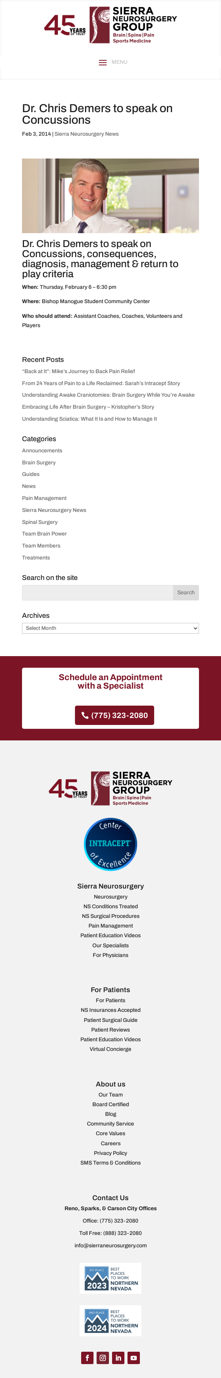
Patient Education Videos (110, 935)
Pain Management (44, 498)
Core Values (110, 1133)
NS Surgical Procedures (110, 916)
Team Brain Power (44, 534)
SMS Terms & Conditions (110, 1163)
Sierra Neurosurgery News (86, 134)
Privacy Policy (110, 1153)
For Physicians (110, 955)
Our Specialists (110, 945)
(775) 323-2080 (119, 715)
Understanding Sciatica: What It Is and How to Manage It (89, 419)
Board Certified (110, 1104)
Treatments (36, 558)
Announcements (42, 451)
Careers (111, 1143)
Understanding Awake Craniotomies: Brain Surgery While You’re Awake (108, 395)
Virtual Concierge (110, 1049)
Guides (30, 474)
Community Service (110, 1124)
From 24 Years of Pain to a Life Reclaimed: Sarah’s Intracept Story (101, 383)
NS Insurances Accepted (111, 1010)
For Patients (110, 1000)
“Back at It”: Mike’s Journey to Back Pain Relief (78, 371)
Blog (110, 1114)
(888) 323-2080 (122, 1233)
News (29, 486)
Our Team (111, 1095)
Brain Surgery (39, 463)
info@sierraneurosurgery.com (111, 1245)
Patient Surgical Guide (111, 1020)
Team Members (41, 546)
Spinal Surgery (40, 522)
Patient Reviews (110, 1030)
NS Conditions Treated (110, 906)
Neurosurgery (111, 897)
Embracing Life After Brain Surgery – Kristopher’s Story (88, 407)
